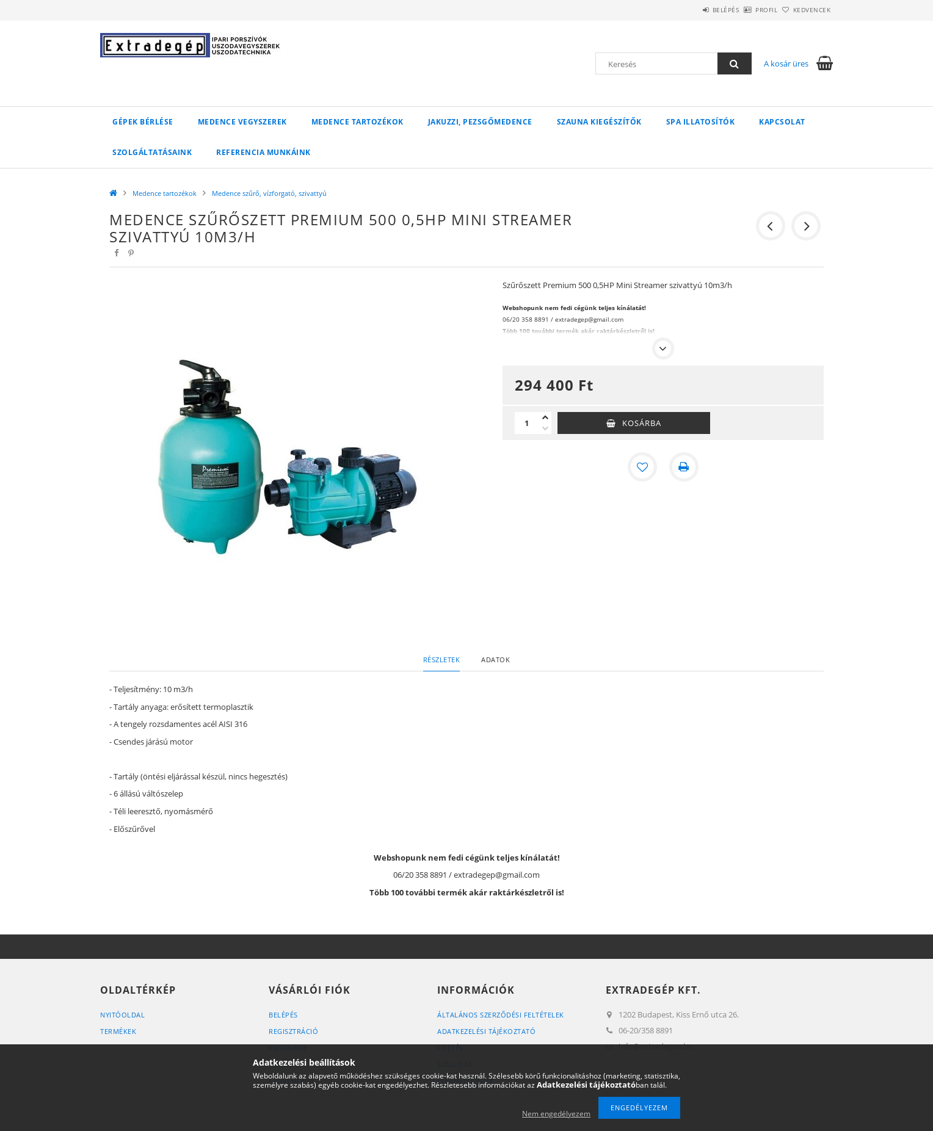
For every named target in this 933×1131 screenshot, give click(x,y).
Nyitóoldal (122, 1014)
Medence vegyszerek (242, 122)
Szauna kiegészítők (599, 122)
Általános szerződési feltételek (500, 1014)
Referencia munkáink (263, 152)
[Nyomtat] (684, 467)
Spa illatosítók (700, 122)
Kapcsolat (782, 122)
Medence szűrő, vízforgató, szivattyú (269, 193)
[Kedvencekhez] (642, 467)
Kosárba (641, 422)
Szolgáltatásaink (152, 152)
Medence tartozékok (357, 122)
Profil (746, 9)
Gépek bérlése (142, 122)
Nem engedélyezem (556, 1113)
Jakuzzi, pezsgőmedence (480, 122)
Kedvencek (805, 9)
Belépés (691, 9)
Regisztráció (293, 1031)
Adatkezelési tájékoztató (486, 1031)
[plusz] (545, 417)
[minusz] (545, 428)
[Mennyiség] (527, 423)
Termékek (118, 1031)
